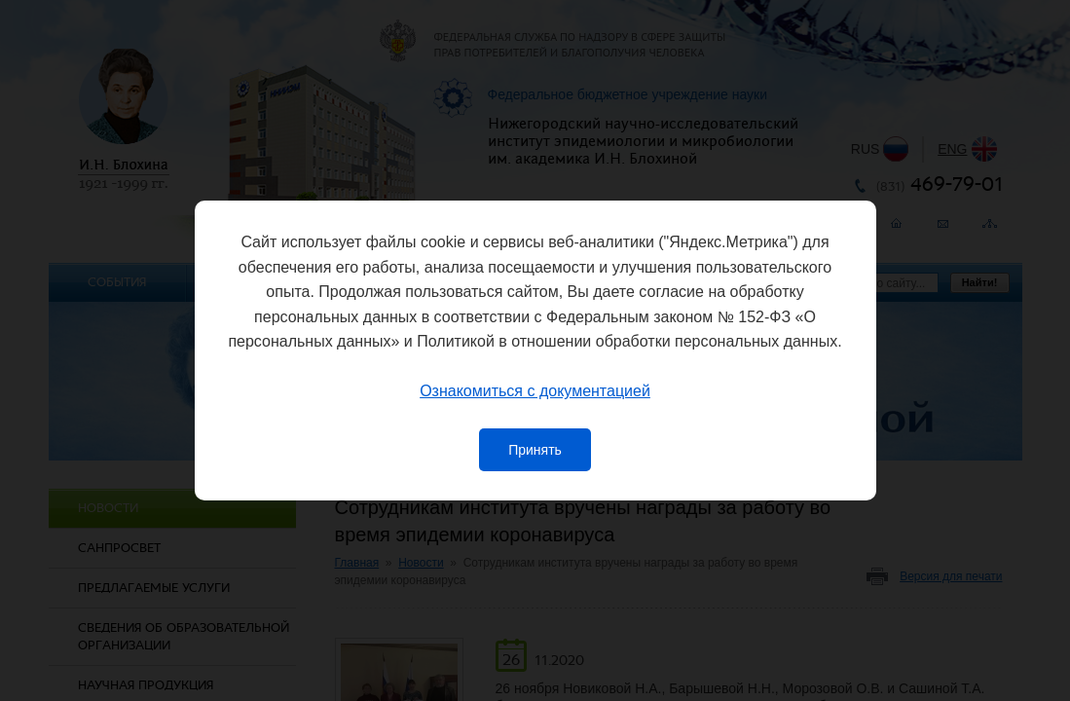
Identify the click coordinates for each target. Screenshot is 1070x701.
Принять (535, 450)
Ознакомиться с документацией (535, 391)
